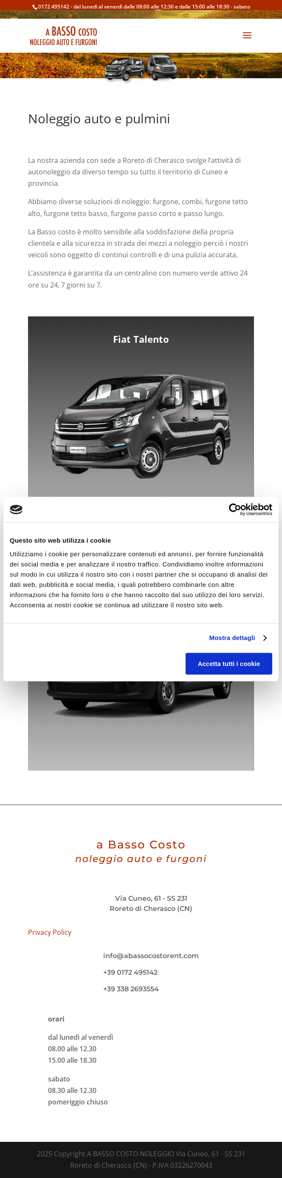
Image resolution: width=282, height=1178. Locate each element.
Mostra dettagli (232, 637)
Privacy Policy (49, 932)
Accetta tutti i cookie (229, 663)
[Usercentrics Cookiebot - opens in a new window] (235, 509)
